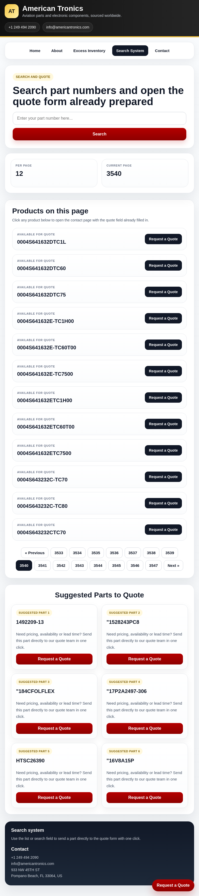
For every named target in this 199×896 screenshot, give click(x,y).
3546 (135, 565)
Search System (130, 50)
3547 (153, 565)
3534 (77, 553)
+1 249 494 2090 (22, 27)
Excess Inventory (89, 50)
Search (99, 134)
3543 (79, 565)
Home (35, 50)
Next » (173, 565)
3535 (95, 553)
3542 (61, 565)
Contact (162, 50)
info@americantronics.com (67, 27)
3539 (169, 553)
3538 (151, 553)
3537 (133, 553)
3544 (98, 565)
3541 (42, 565)
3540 (24, 565)
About (56, 50)
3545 (116, 565)
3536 (114, 553)
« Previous (35, 553)
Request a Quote (54, 659)
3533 (58, 553)
